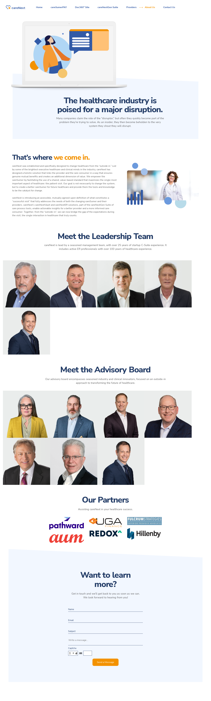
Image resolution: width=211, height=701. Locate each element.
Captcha (72, 648)
